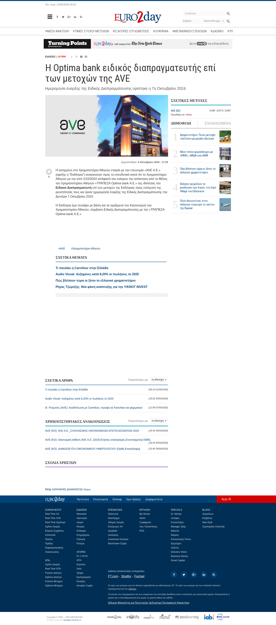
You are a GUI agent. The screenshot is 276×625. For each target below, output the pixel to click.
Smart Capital (178, 560)
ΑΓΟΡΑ (62, 56)
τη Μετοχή (159, 379)
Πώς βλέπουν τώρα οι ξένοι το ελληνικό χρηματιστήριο (198, 170)
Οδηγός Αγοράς (116, 522)
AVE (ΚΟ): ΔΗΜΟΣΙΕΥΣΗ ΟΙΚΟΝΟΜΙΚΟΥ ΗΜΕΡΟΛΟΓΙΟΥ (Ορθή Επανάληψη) (106, 448)
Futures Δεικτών (53, 573)
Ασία (79, 568)
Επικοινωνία (100, 499)
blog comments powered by (68, 489)
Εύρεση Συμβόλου (54, 530)
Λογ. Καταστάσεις (149, 526)
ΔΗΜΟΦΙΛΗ (181, 123)
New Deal (207, 522)
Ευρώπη (81, 564)
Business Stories (179, 556)
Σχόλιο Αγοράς (52, 526)
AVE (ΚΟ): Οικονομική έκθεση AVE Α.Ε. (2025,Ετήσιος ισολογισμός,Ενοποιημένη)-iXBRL (106, 441)
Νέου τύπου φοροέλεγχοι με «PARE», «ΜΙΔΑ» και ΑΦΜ (196, 153)
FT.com (113, 576)
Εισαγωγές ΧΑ (115, 526)
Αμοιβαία (112, 530)
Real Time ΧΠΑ (53, 518)
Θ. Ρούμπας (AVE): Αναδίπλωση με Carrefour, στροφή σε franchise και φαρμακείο (106, 407)
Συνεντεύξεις (177, 522)
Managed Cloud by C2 (72, 620)
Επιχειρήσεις (83, 535)
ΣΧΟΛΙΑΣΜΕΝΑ (218, 123)
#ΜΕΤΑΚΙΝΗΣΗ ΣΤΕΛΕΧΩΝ (189, 31)
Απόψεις (175, 518)
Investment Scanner (118, 539)
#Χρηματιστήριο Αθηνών (85, 248)
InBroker (132, 589)
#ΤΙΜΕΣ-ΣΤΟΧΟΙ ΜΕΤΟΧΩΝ (91, 31)
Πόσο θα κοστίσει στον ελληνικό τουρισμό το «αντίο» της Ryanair (197, 204)
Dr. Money (176, 514)
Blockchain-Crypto (117, 543)
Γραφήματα (145, 522)
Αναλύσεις (113, 535)
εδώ (202, 43)
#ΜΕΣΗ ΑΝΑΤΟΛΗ (57, 31)
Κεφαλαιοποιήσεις (54, 547)
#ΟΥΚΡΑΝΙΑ (160, 31)
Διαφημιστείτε (154, 499)
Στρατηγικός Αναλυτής (213, 526)
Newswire (82, 514)
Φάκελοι (175, 530)
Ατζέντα (175, 547)
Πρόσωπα (113, 514)
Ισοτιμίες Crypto (85, 585)
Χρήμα (80, 573)
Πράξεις (49, 543)
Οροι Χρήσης (133, 499)
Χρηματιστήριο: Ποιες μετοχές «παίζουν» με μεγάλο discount (198, 136)
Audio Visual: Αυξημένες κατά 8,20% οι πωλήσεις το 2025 (106, 398)
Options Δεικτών (53, 577)
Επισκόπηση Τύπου (181, 539)
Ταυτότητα (83, 499)
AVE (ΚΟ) (175, 110)
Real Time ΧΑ (52, 514)
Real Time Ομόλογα (55, 522)
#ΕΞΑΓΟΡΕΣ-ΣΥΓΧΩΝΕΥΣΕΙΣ (131, 31)
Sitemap (117, 499)
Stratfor (126, 576)
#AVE (61, 248)
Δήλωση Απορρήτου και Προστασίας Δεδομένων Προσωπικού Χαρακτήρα (148, 602)
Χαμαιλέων (208, 514)
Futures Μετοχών (54, 581)
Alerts (189, 114)
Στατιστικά (50, 535)
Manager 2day (178, 526)
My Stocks (145, 514)
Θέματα (175, 535)
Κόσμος (81, 526)
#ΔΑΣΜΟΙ (216, 31)
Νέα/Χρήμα (114, 518)
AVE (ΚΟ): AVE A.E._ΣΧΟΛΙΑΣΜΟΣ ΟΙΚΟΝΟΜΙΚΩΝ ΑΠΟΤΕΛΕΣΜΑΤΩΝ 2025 (106, 430)
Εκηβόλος (207, 518)
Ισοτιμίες (81, 581)
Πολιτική (81, 539)
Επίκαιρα (81, 530)
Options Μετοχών (54, 585)
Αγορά (80, 522)
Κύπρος (81, 543)
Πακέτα (49, 539)
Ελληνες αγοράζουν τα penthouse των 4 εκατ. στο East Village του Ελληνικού (198, 187)
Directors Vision (179, 552)
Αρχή (224, 499)
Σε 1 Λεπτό (82, 556)
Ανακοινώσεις (52, 552)
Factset (139, 576)
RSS (142, 530)
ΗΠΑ (79, 560)
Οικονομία (82, 518)
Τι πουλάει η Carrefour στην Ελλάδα (106, 389)
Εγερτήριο (176, 543)
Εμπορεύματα (84, 577)
